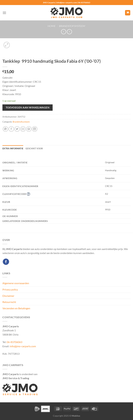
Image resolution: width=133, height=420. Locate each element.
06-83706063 (14, 341)
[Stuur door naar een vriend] (23, 129)
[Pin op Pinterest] (29, 129)
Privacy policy (10, 289)
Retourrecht (9, 301)
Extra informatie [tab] (12, 148)
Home (52, 26)
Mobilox (76, 415)
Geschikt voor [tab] (34, 148)
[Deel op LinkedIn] (34, 129)
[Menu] (4, 13)
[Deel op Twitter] (17, 129)
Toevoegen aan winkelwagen (28, 107)
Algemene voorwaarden (15, 283)
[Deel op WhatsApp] (5, 129)
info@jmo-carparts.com (23, 346)
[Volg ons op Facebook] (6, 262)
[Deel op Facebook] (11, 129)
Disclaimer (8, 295)
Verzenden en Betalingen (16, 308)
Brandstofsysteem (72, 26)
